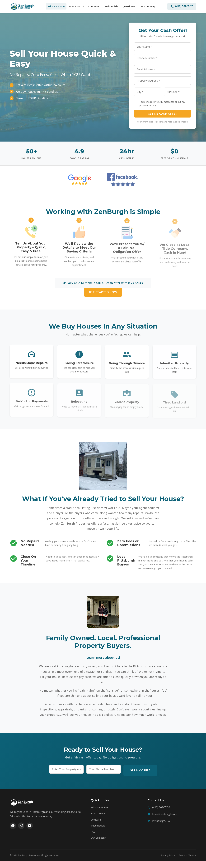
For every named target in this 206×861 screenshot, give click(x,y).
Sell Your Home (56, 6)
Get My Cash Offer (162, 113)
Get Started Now (103, 292)
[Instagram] (21, 825)
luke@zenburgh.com (164, 814)
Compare (93, 6)
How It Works (76, 6)
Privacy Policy (168, 855)
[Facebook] (13, 825)
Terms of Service (187, 855)
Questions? (128, 6)
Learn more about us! (103, 657)
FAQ (93, 831)
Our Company (147, 6)
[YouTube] (29, 825)
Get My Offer (140, 770)
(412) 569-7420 (182, 6)
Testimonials (110, 6)
